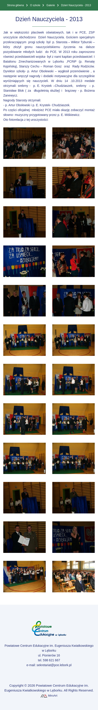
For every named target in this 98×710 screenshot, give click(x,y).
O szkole (35, 5)
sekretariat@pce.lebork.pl (53, 665)
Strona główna (15, 5)
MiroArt (49, 695)
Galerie (50, 5)
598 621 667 (51, 660)
